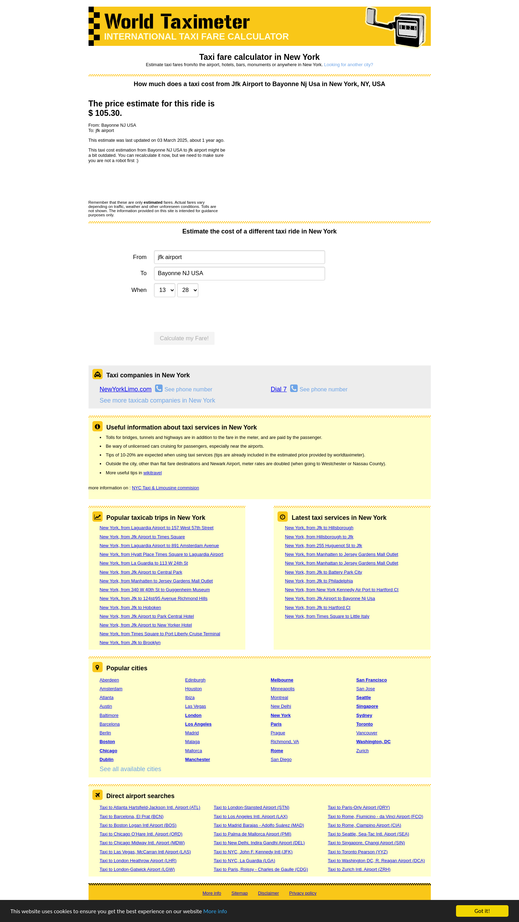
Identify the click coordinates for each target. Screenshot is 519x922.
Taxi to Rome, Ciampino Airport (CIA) (364, 825)
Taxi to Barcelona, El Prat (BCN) (132, 816)
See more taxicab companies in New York (157, 400)
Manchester (197, 759)
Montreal (279, 697)
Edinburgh (195, 680)
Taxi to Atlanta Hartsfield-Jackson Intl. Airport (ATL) (150, 807)
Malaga (192, 741)
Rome (277, 750)
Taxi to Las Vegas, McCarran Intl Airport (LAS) (145, 851)
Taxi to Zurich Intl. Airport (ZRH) (359, 869)
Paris (276, 724)
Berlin (105, 732)
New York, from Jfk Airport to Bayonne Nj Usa (330, 598)
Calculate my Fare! (184, 338)
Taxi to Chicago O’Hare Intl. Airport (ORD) (141, 834)
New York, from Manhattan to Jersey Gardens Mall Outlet (341, 563)
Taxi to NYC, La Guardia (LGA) (244, 860)
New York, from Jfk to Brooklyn (130, 642)
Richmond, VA (285, 741)
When (138, 290)
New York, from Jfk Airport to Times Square (142, 536)
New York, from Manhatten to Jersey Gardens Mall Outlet (156, 581)
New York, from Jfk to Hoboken (130, 607)
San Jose (365, 688)
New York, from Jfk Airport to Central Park (141, 572)
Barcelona (110, 724)
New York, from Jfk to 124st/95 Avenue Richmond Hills (154, 598)
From (140, 257)
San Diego (281, 759)
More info (215, 911)
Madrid (192, 732)
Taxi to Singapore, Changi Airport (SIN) (366, 842)
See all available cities (130, 769)
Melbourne (282, 680)
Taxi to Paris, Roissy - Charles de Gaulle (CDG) (260, 869)
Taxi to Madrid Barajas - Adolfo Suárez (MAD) (258, 825)
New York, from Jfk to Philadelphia (319, 581)
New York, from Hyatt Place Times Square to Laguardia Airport (162, 554)
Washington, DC (373, 741)
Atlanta (107, 697)
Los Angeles (198, 724)
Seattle (363, 697)
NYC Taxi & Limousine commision (165, 487)
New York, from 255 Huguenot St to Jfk (323, 545)
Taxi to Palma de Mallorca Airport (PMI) (252, 834)
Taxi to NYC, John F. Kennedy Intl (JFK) (252, 851)
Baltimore (109, 715)
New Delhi (281, 706)
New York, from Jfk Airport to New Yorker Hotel (146, 625)
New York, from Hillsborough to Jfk (319, 536)
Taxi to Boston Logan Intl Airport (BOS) (138, 825)
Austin (106, 706)
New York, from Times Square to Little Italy (327, 616)
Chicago (108, 750)
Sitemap (239, 893)
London (193, 715)
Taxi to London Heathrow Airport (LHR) (138, 860)
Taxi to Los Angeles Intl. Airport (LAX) (250, 816)
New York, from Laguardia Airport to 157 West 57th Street (157, 527)
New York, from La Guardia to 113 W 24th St (144, 563)
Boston (107, 741)
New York (281, 715)
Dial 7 (279, 389)
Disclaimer (268, 893)
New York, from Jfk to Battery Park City (323, 572)
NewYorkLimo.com (126, 389)
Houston (193, 688)
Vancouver (366, 732)
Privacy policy (302, 893)
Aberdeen (109, 680)
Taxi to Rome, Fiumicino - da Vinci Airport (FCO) (375, 816)
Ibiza (190, 697)
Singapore (367, 706)
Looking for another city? (348, 64)
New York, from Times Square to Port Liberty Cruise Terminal (160, 633)
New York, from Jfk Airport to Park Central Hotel (147, 616)
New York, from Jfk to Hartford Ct (317, 607)
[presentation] (142, 181)
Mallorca (193, 750)
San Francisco (371, 680)
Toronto (364, 724)
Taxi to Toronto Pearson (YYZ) (357, 851)
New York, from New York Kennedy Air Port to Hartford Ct (341, 589)
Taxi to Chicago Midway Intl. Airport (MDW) (142, 842)
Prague (278, 732)
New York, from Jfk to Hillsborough (319, 527)
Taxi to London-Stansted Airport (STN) (251, 807)
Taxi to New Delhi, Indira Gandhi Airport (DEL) (258, 842)
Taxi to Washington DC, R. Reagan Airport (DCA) (376, 860)
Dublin (107, 759)
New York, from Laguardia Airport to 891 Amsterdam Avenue (159, 545)
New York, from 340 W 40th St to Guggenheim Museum (155, 589)
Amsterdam (111, 688)
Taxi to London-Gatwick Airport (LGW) (137, 869)
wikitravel (152, 472)
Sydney (364, 715)
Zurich (362, 750)
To (143, 273)
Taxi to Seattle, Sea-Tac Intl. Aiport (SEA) (368, 834)
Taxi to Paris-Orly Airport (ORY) (359, 807)
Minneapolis (283, 688)
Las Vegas (195, 706)
